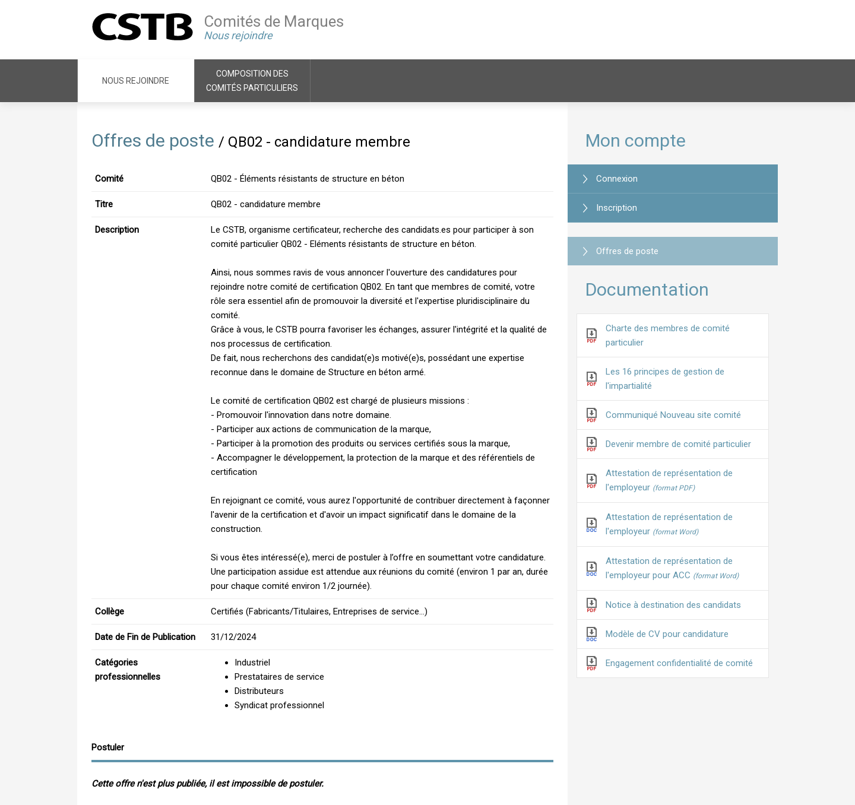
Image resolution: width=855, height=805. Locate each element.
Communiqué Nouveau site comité (673, 415)
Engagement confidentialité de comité (679, 663)
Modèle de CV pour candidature (667, 634)
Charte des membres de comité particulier (668, 335)
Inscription (616, 207)
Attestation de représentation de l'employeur (669, 480)
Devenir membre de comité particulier (678, 444)
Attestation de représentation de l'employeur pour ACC (672, 568)
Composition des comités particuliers (252, 81)
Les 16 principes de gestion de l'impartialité (665, 378)
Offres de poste (152, 140)
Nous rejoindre (135, 80)
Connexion (617, 178)
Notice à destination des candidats (673, 605)
